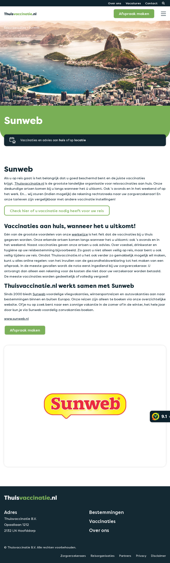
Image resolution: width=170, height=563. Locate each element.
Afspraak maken (134, 13)
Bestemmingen (106, 524)
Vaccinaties (102, 533)
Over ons (114, 3)
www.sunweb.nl (16, 330)
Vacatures (133, 3)
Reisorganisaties (15, 27)
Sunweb (39, 305)
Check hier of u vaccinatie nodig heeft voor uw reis (57, 222)
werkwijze (80, 246)
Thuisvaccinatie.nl (29, 195)
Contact (151, 3)
